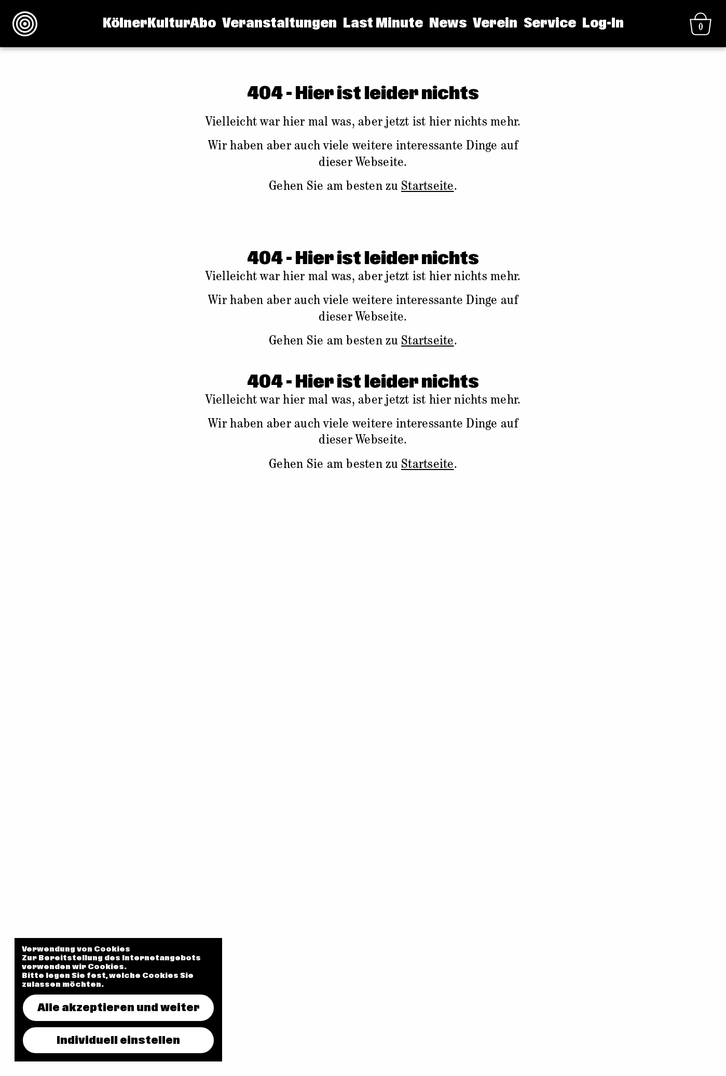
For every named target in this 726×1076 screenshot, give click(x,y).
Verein (495, 23)
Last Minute (383, 23)
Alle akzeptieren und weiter (118, 1007)
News (448, 23)
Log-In (603, 23)
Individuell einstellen (118, 1040)
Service (550, 23)
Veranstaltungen (279, 23)
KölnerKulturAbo (159, 23)
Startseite (427, 187)
